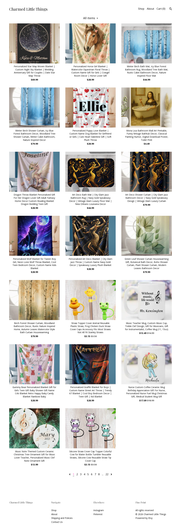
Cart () (161, 8)
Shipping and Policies (62, 518)
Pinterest (98, 514)
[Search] (170, 9)
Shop (141, 8)
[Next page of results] (111, 474)
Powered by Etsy (144, 518)
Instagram (98, 510)
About (150, 8)
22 (107, 474)
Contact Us (57, 521)
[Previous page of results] (70, 474)
